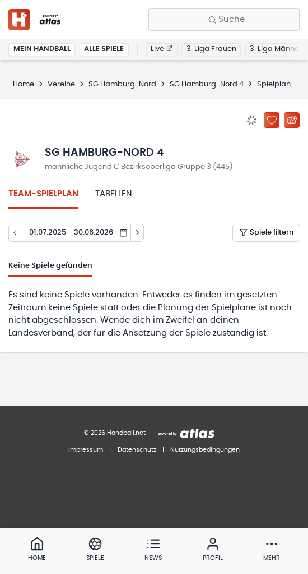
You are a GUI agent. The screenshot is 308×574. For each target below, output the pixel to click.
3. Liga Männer (276, 49)
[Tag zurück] (15, 233)
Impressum (85, 450)
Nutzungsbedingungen (205, 450)
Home (23, 84)
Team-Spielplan (43, 194)
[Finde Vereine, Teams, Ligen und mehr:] (224, 19)
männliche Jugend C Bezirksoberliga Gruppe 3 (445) (139, 167)
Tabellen (113, 194)
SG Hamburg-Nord (122, 84)
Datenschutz (137, 450)
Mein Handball (42, 49)
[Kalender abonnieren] (292, 120)
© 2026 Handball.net (115, 433)
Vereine (61, 84)
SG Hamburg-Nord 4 (207, 84)
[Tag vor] (137, 233)
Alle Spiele (104, 49)
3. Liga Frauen (211, 49)
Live (161, 49)
